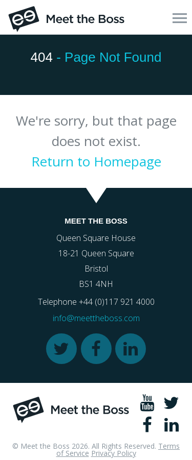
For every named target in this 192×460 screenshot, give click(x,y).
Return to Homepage (96, 161)
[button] (180, 18)
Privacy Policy (113, 453)
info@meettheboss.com (96, 318)
